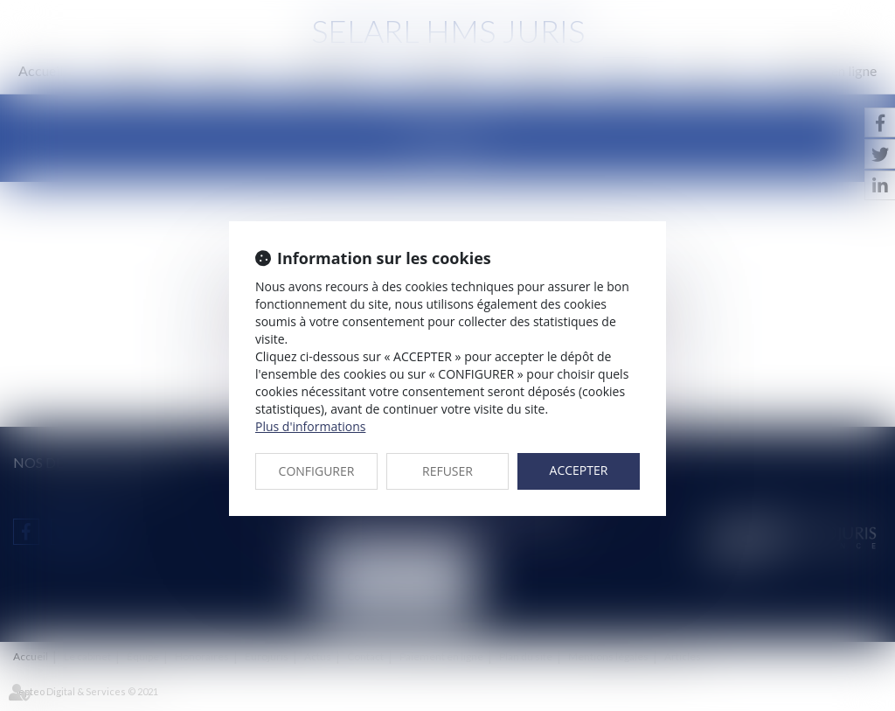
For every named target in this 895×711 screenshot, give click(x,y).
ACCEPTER (579, 470)
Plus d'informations (310, 426)
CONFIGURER (317, 471)
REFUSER (447, 471)
